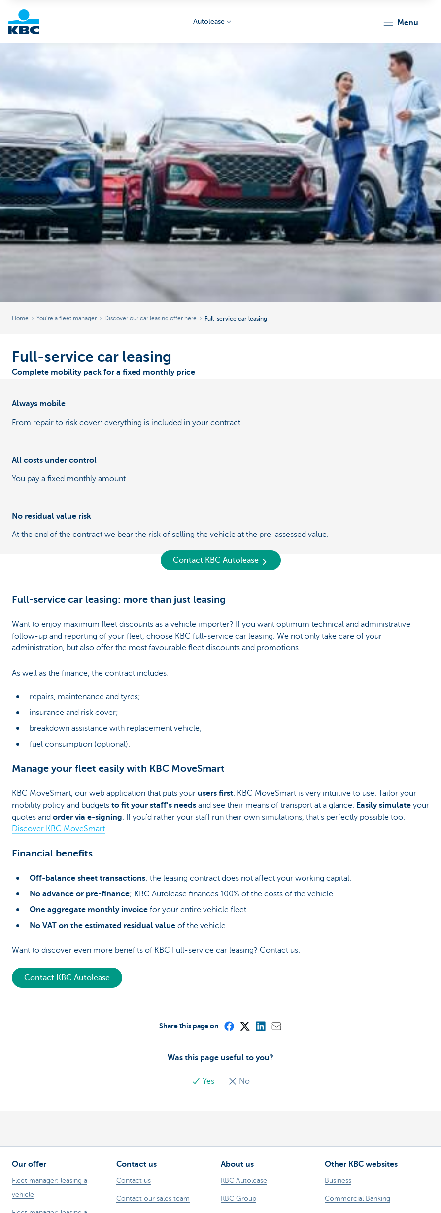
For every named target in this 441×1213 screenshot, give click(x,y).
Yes (204, 1081)
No (239, 1081)
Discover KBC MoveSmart (58, 828)
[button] (400, 22)
